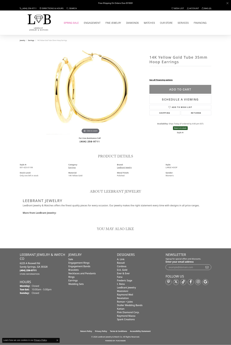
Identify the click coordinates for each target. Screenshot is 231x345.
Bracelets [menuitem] (73, 269)
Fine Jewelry (112, 22)
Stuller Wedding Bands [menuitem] (129, 305)
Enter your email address (180, 261)
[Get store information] (30, 274)
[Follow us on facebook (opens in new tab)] (191, 282)
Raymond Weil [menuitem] (125, 294)
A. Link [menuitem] (120, 259)
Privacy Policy (101, 331)
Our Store (165, 22)
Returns (196, 113)
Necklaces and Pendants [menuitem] (82, 273)
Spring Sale (70, 22)
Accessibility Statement (140, 331)
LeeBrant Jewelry (124, 167)
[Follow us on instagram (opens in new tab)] (198, 282)
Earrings (31, 40)
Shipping (164, 113)
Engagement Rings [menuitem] (79, 262)
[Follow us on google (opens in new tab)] (205, 282)
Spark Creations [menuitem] (126, 319)
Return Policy (86, 331)
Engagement (91, 22)
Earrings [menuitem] (73, 280)
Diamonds (131, 22)
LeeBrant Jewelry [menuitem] (126, 287)
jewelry (22, 40)
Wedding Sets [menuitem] (76, 284)
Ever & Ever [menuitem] (123, 273)
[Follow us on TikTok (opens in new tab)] (183, 282)
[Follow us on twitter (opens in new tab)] (176, 282)
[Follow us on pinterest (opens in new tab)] (168, 282)
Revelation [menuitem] (123, 298)
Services (182, 22)
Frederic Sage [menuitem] (124, 280)
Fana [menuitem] (119, 277)
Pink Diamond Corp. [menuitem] (128, 312)
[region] (90, 90)
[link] (28, 8)
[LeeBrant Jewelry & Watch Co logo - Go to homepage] (38, 23)
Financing (199, 22)
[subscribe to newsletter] (207, 267)
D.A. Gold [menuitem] (122, 269)
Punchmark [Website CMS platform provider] (121, 341)
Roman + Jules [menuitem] (125, 301)
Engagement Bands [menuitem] (79, 266)
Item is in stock (180, 128)
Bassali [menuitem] (121, 262)
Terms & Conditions (118, 331)
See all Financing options (161, 80)
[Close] (227, 3)
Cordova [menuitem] (121, 266)
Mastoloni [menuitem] (122, 291)
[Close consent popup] (57, 340)
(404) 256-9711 (90, 141)
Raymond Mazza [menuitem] (126, 315)
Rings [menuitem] (71, 277)
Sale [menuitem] (70, 259)
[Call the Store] (28, 270)
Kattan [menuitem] (120, 308)
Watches (148, 22)
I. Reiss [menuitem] (121, 284)
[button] (71, 8)
